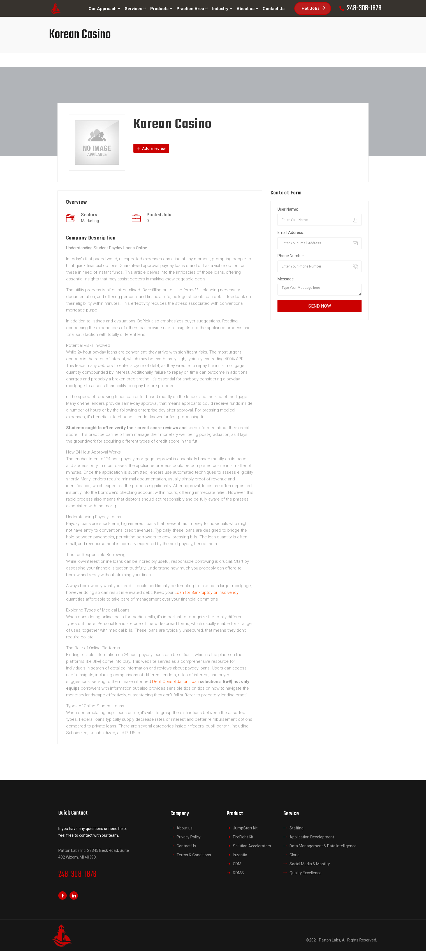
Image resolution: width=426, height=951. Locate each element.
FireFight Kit (243, 837)
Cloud (295, 855)
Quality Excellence (305, 873)
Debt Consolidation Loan (175, 681)
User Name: (287, 209)
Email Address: (290, 232)
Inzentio (240, 855)
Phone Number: (291, 256)
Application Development (312, 837)
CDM (237, 864)
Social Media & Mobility (310, 864)
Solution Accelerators (252, 846)
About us (185, 828)
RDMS (238, 873)
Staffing (297, 828)
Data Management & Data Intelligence (323, 846)
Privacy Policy (189, 837)
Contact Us (186, 846)
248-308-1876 (77, 874)
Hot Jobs (313, 8)
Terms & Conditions (194, 855)
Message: (286, 279)
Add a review (151, 148)
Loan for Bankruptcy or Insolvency (207, 592)
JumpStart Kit (245, 828)
